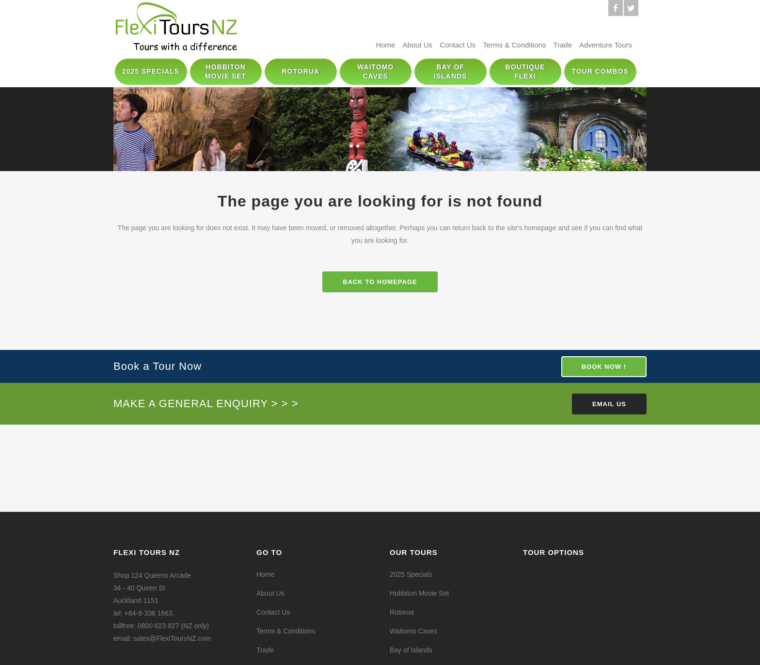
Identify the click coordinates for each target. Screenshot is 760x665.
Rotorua (402, 612)
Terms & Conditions (514, 45)
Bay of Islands (411, 650)
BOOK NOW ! (604, 366)
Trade (562, 45)
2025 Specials (411, 574)
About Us (417, 45)
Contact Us (457, 45)
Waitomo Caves (413, 631)
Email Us (609, 404)
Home (385, 45)
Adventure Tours (605, 45)
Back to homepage (380, 281)
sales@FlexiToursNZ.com (172, 638)
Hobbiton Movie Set (419, 593)
